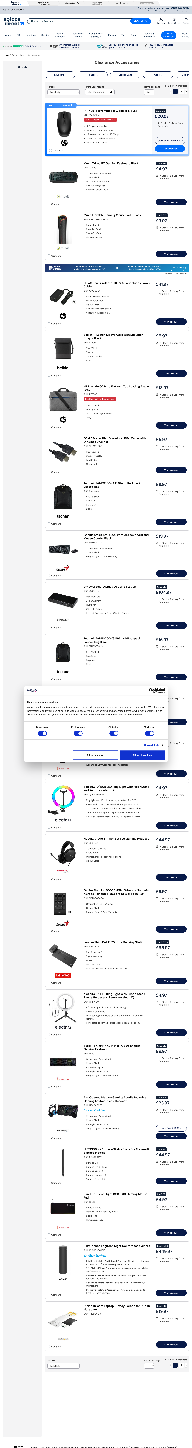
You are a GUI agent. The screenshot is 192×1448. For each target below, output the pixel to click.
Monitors (31, 35)
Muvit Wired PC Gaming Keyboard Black (111, 163)
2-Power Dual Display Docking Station (110, 586)
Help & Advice (185, 35)
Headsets (93, 74)
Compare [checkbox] (58, 150)
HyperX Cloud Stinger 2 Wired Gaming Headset (116, 838)
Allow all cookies (142, 755)
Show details (151, 745)
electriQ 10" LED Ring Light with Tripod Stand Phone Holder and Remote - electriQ (114, 995)
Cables (158, 74)
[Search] (140, 21)
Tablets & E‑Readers (60, 35)
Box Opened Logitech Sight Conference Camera (117, 1246)
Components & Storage (96, 35)
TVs (123, 35)
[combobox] (89, 21)
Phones (112, 35)
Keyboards (59, 74)
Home (6, 55)
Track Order (174, 21)
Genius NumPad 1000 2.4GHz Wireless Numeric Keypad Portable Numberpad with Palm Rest (116, 892)
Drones (134, 35)
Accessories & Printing (77, 35)
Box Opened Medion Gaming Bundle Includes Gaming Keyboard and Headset (115, 1099)
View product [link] (170, 148)
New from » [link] (171, 1128)
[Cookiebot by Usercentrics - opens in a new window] (151, 690)
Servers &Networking (149, 35)
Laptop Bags (125, 74)
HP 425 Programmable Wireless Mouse (110, 110)
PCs (19, 35)
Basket (186, 21)
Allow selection (95, 755)
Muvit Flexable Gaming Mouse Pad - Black (112, 215)
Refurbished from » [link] (170, 140)
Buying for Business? (13, 9)
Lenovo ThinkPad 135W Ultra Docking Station (114, 942)
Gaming (45, 35)
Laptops (7, 35)
